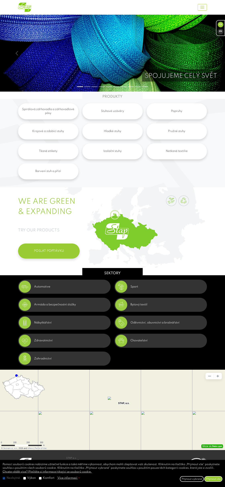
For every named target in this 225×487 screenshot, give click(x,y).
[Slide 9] (145, 86)
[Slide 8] (138, 86)
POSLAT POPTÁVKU (49, 251)
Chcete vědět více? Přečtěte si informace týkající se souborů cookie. (47, 471)
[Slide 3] (102, 86)
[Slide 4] (109, 86)
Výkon (31, 478)
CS (220, 25)
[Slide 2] (95, 86)
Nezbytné (13, 478)
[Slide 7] (131, 86)
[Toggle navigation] (202, 7)
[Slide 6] (123, 86)
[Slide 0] (80, 86)
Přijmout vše (213, 479)
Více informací (68, 478)
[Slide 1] (87, 86)
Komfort (48, 478)
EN (220, 31)
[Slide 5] (116, 86)
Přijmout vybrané (192, 479)
